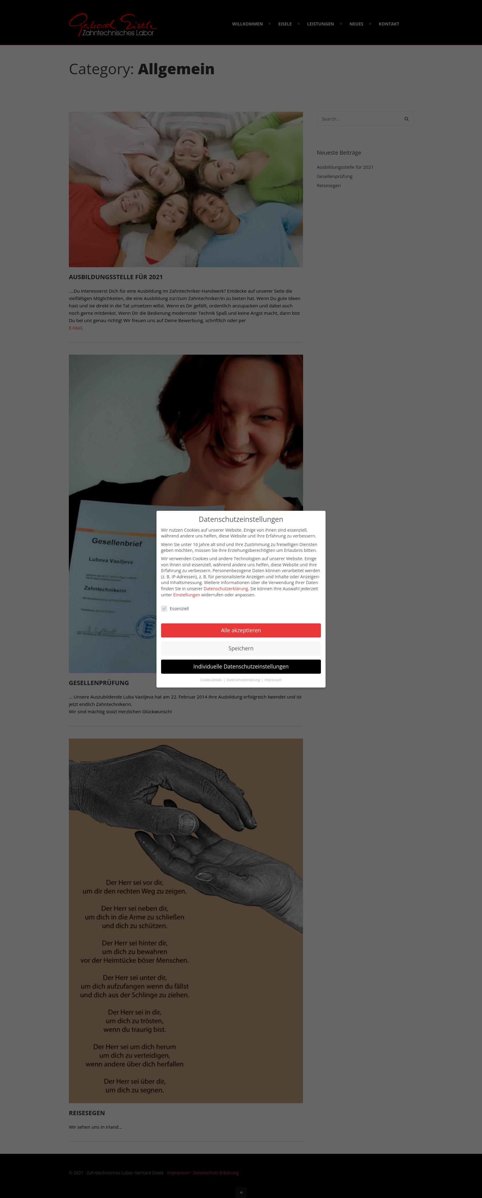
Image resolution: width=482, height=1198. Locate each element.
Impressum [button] (273, 680)
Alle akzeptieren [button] (241, 630)
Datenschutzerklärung (226, 588)
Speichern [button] (240, 648)
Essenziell (175, 608)
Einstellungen (186, 595)
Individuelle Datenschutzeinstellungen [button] (241, 666)
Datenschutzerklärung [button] (244, 680)
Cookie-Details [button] (211, 680)
